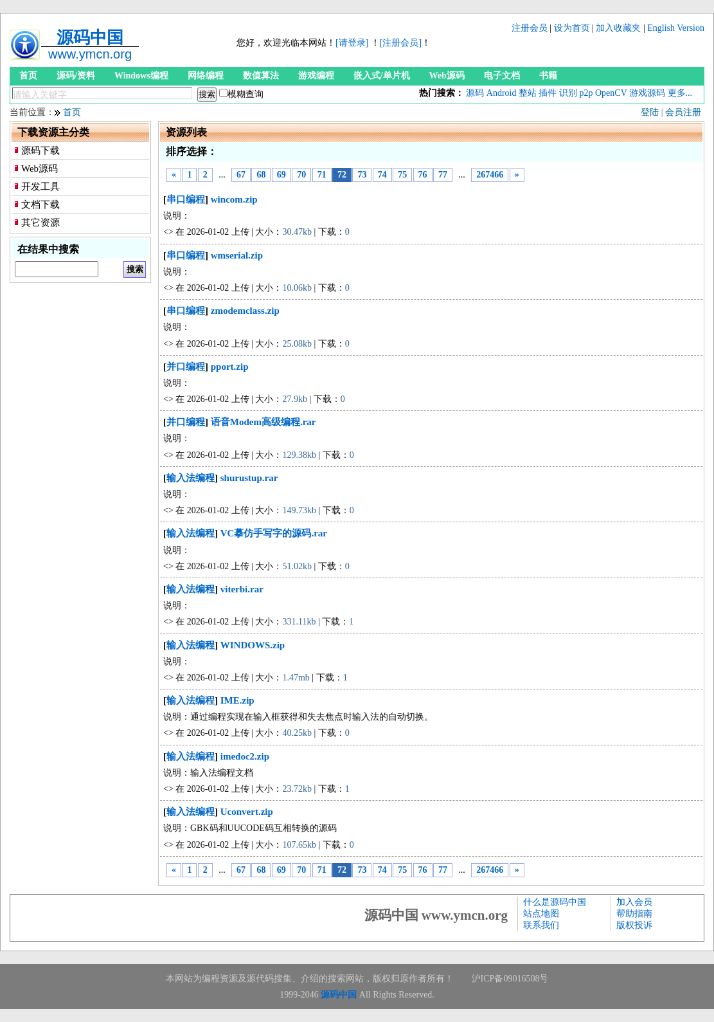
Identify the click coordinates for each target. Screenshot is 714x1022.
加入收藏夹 (618, 28)
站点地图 (541, 913)
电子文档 (502, 75)
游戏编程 (316, 75)
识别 (568, 93)
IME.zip (237, 700)
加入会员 (634, 902)
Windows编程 (141, 75)
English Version (675, 28)
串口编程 (185, 199)
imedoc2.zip (244, 756)
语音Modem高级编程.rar (263, 422)
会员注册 (683, 112)
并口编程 (185, 366)
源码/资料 (76, 75)
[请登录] (351, 43)
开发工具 (40, 186)
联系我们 (541, 925)
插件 (548, 93)
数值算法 (261, 75)
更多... (680, 93)
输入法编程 (190, 478)
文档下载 (40, 204)
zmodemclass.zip (245, 311)
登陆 (650, 112)
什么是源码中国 (554, 902)
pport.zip (230, 366)
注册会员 (530, 28)
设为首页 (572, 28)
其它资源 (40, 222)
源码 (475, 93)
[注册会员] (401, 43)
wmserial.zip (237, 255)
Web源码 (447, 75)
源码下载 (40, 150)
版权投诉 (634, 925)
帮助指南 (634, 913)
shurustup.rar (249, 478)
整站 (528, 93)
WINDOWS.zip (252, 645)
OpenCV (611, 93)
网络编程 (206, 75)
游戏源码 (647, 93)
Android (501, 93)
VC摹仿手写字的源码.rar (273, 533)
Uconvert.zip (246, 812)
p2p (586, 93)
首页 (28, 75)
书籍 (548, 75)
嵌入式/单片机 (381, 75)
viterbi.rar (241, 589)
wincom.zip (234, 199)
